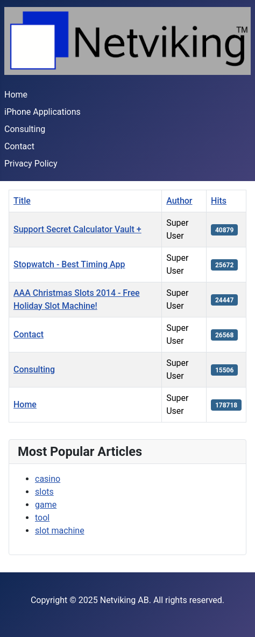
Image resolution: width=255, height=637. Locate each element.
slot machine (59, 530)
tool (42, 518)
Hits (218, 201)
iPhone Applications (42, 112)
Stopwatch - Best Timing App (69, 264)
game (45, 505)
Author (179, 201)
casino (47, 479)
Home (15, 94)
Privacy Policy (31, 163)
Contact (19, 146)
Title (22, 201)
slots (44, 492)
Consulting (24, 129)
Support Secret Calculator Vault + (77, 229)
